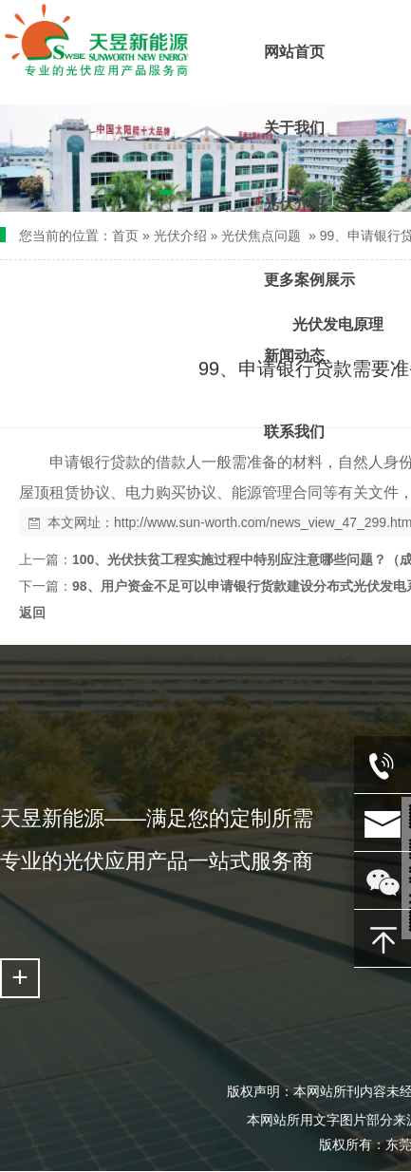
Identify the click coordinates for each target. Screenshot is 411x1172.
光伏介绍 (180, 235)
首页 (125, 235)
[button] (165, 195)
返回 (32, 612)
